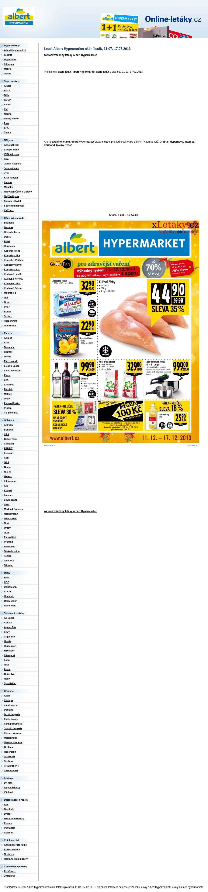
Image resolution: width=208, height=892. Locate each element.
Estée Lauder (11, 719)
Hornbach (9, 246)
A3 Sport (9, 618)
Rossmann (10, 751)
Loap (7, 660)
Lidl (6, 109)
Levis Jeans (10, 499)
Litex (7, 504)
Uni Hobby (10, 325)
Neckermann (11, 514)
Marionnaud (10, 737)
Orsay (7, 528)
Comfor (8, 352)
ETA (6, 380)
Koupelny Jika (12, 255)
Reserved (9, 546)
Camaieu (9, 443)
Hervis (7, 641)
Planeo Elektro (12, 403)
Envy (7, 632)
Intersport (9, 655)
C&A (6, 434)
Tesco (68, 145)
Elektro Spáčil (12, 366)
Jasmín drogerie (13, 728)
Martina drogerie (13, 742)
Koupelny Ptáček (13, 260)
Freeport (9, 453)
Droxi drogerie (12, 714)
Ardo (7, 342)
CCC (6, 582)
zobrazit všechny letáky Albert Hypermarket (70, 55)
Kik (6, 485)
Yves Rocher (11, 770)
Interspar (190, 141)
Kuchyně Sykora (13, 288)
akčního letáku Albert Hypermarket (73, 141)
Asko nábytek (11, 145)
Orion (7, 302)
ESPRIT (8, 448)
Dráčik (7, 814)
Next (6, 523)
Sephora (8, 761)
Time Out (9, 560)
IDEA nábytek (11, 154)
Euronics (9, 384)
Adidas (8, 622)
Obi (6, 297)
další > (135, 215)
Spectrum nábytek (14, 205)
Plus (6, 123)
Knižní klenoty (12, 849)
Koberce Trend (12, 250)
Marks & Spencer (13, 509)
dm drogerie (11, 705)
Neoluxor (9, 854)
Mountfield (10, 293)
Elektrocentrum (12, 370)
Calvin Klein (10, 439)
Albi (6, 804)
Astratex (8, 425)
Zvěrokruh (9, 876)
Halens (8, 476)
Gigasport (9, 636)
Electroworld (11, 361)
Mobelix (8, 187)
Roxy (7, 678)
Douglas (8, 709)
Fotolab (8, 389)
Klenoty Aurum (12, 733)
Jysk (6, 173)
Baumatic (9, 347)
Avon (7, 695)
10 (128, 215)
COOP (7, 100)
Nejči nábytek (11, 196)
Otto (6, 532)
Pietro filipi (10, 537)
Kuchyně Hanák (13, 274)
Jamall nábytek (12, 163)
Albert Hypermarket (15, 50)
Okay (7, 398)
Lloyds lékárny (12, 787)
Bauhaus (9, 222)
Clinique (8, 700)
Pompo (8, 823)
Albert (7, 86)
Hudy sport (10, 646)
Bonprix (8, 429)
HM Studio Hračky (14, 818)
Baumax (8, 227)
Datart (7, 356)
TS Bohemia (11, 412)
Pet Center (10, 871)
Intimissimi (10, 481)
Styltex (8, 316)
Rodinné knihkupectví (16, 859)
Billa (6, 95)
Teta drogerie (11, 766)
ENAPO (8, 104)
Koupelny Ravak (13, 264)
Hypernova (176, 141)
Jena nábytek (11, 168)
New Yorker (10, 518)
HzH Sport (9, 650)
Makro (60, 145)
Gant (6, 457)
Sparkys (8, 832)
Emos (7, 375)
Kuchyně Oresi (12, 283)
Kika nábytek (11, 177)
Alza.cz (8, 338)
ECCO (7, 591)
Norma (7, 114)
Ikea (6, 159)
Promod (8, 542)
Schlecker (9, 756)
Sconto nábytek (12, 201)
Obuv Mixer (10, 601)
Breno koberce (12, 232)
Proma (7, 311)
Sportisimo (10, 683)
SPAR (7, 128)
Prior (7, 307)
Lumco (8, 182)
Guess (7, 467)
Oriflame (9, 747)
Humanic (9, 596)
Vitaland (8, 792)
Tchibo (7, 556)
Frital (7, 241)
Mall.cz (8, 394)
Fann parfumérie (13, 723)
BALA (7, 90)
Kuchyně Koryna (13, 279)
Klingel (8, 490)
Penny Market (11, 118)
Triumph (8, 565)
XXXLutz (9, 210)
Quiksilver (9, 674)
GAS (6, 462)
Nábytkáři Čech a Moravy (18, 191)
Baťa (6, 577)
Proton (7, 408)
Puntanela (9, 828)
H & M (7, 471)
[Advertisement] (84, 107)
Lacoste (8, 495)
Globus (164, 141)
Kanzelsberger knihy (15, 845)
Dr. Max (8, 783)
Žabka (7, 132)
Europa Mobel (12, 149)
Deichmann (10, 587)
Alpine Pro (10, 627)
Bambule (9, 809)
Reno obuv (10, 605)
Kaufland (49, 145)
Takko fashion (12, 551)
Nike (6, 664)
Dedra (7, 236)
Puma (7, 669)
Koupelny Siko (12, 269)
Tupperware (10, 321)
